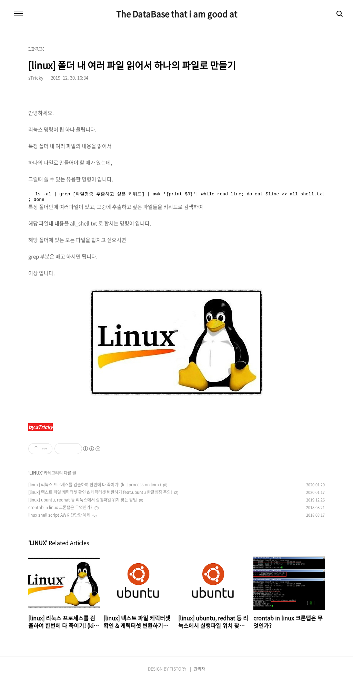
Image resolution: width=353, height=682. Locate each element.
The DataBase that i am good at (176, 14)
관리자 (199, 669)
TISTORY (178, 669)
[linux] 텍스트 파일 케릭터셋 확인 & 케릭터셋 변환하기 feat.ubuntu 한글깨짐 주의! (100, 492)
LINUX (35, 473)
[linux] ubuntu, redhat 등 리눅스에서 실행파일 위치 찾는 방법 (82, 500)
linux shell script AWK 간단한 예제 (59, 515)
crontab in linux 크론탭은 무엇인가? (60, 507)
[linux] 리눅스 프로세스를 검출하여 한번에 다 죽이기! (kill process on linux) (94, 484)
